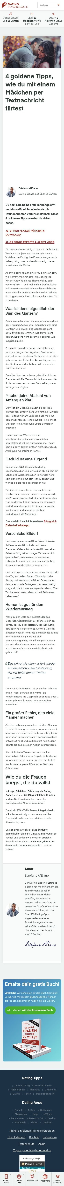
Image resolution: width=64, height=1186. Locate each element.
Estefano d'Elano (28, 188)
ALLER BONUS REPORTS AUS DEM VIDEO (29, 242)
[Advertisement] (32, 149)
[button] (6, 1179)
